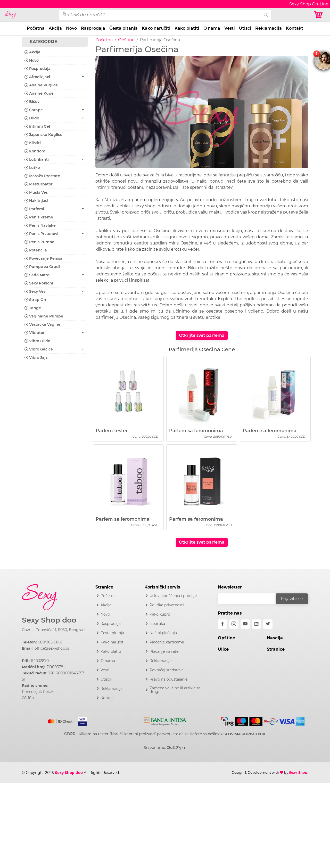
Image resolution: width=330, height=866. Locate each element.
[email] (250, 598)
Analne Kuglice (41, 85)
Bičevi (32, 101)
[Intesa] (165, 720)
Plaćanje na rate (164, 651)
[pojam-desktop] (159, 15)
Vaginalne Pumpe (43, 316)
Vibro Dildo (37, 341)
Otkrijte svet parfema (202, 335)
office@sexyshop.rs (52, 648)
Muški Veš (36, 192)
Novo (71, 28)
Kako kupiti (160, 614)
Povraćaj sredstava (167, 670)
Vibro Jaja (36, 357)
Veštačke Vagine (42, 324)
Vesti (229, 28)
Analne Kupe (39, 93)
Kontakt (294, 28)
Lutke (32, 167)
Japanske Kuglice (43, 134)
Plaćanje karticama (167, 642)
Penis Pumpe (39, 242)
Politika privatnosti (167, 605)
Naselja (275, 637)
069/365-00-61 (50, 642)
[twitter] (268, 624)
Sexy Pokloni (38, 283)
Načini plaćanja (163, 633)
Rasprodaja (93, 28)
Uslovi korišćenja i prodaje (173, 596)
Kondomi (35, 151)
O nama (211, 28)
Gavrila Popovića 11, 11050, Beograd (53, 629)
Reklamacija (268, 28)
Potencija (35, 250)
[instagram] (233, 624)
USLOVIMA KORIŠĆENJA (243, 734)
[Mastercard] (60, 720)
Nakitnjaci (36, 200)
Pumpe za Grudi (42, 266)
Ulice (223, 649)
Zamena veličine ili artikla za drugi (175, 689)
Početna (36, 28)
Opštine (126, 39)
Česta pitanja (123, 28)
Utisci (245, 28)
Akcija (55, 28)
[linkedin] (256, 624)
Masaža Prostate (42, 176)
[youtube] (245, 624)
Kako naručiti (156, 28)
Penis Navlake (40, 225)
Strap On (35, 299)
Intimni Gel (37, 126)
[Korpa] (319, 15)
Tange (32, 308)
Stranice (276, 649)
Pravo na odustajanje (168, 679)
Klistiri (32, 143)
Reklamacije (160, 661)
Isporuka (157, 623)
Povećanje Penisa (43, 258)
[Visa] (80, 720)
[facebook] (222, 624)
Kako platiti (187, 28)
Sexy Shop (298, 772)
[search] (265, 15)
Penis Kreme (38, 217)
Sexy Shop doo (49, 620)
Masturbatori (39, 184)
